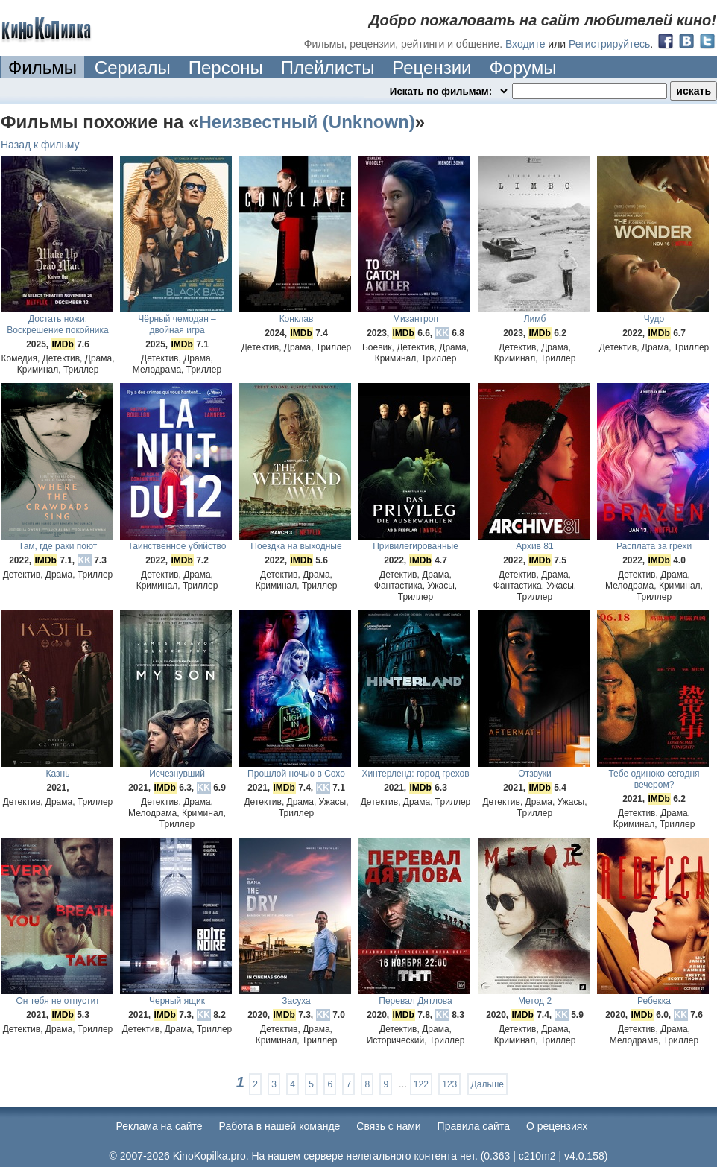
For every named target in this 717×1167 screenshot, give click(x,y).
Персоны (226, 67)
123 (449, 1084)
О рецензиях (557, 1126)
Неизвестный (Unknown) (306, 122)
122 (421, 1084)
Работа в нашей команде (280, 1126)
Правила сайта (474, 1126)
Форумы (522, 67)
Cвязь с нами (388, 1126)
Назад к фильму (40, 145)
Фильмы (42, 67)
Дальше (487, 1084)
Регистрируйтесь (609, 44)
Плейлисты (328, 67)
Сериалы (133, 67)
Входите (525, 44)
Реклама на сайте (159, 1126)
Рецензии (431, 67)
